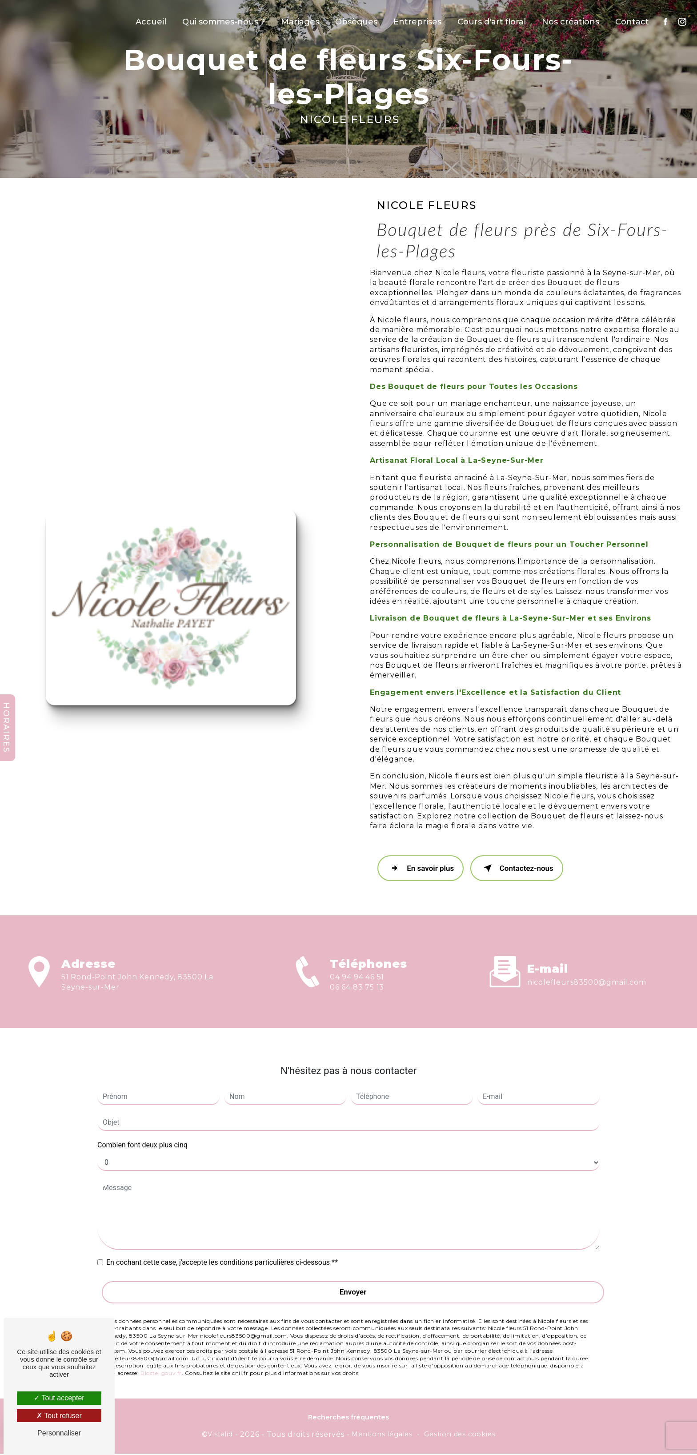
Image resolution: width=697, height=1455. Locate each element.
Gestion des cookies (459, 1435)
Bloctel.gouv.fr (161, 1355)
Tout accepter (59, 1398)
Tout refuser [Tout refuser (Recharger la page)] (59, 1415)
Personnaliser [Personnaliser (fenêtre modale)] (59, 1433)
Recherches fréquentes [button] (348, 1419)
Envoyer (353, 1274)
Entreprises (417, 22)
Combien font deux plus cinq (142, 1127)
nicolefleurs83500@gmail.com (586, 964)
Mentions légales (382, 1435)
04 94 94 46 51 (357, 997)
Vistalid (220, 1435)
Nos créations (569, 22)
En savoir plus (422, 869)
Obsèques (355, 22)
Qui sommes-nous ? (222, 22)
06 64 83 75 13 (357, 1007)
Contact (631, 22)
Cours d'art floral (491, 22)
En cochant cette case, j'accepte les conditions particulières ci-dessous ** (222, 1245)
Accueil (150, 22)
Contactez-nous (520, 869)
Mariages (299, 22)
